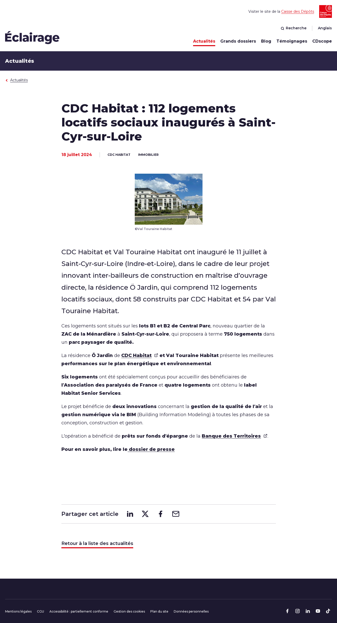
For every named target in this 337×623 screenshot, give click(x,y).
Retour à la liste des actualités (97, 543)
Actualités (204, 41)
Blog (266, 41)
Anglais (325, 28)
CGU (40, 611)
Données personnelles (191, 611)
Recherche (293, 28)
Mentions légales (18, 611)
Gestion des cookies (129, 611)
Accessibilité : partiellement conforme (78, 611)
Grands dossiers (238, 41)
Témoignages (291, 41)
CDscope (322, 41)
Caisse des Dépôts (297, 11)
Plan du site (159, 611)
